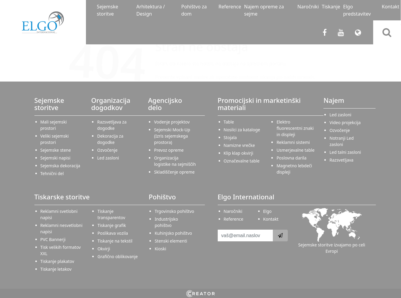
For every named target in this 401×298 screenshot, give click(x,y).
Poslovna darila (291, 158)
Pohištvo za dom (194, 10)
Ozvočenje (107, 150)
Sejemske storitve (107, 10)
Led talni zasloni (345, 152)
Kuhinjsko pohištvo (173, 233)
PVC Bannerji (53, 239)
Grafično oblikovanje (117, 256)
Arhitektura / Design (150, 10)
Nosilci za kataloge (242, 130)
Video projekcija (345, 122)
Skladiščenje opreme (174, 172)
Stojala (230, 137)
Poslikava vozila (112, 233)
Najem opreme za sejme (264, 10)
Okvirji (103, 249)
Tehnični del (52, 173)
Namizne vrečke (239, 145)
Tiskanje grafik (111, 225)
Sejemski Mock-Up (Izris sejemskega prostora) (172, 136)
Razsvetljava (341, 160)
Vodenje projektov (172, 122)
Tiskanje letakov (56, 269)
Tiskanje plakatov (57, 261)
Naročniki (308, 6)
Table (229, 122)
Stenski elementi (171, 241)
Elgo (267, 211)
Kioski (160, 249)
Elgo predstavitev (357, 10)
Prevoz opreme (169, 150)
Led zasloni (108, 158)
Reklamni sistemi (293, 142)
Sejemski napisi (55, 158)
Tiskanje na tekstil (114, 241)
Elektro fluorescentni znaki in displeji (295, 128)
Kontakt (391, 6)
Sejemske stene (55, 150)
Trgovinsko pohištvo (174, 211)
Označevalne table (242, 161)
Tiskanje (331, 6)
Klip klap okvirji (238, 153)
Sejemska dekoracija (60, 165)
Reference (230, 6)
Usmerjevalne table (295, 150)
